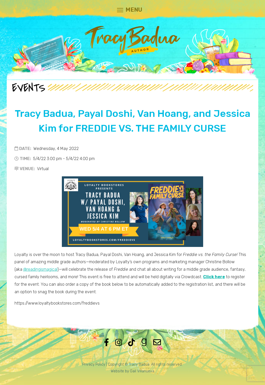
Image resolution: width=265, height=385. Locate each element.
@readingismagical (40, 269)
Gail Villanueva (142, 371)
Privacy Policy (93, 364)
